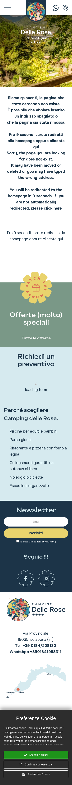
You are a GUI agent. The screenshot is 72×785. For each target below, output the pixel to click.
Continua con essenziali (36, 764)
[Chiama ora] (56, 7)
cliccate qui (53, 239)
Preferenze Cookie (36, 774)
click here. (53, 208)
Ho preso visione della (37, 541)
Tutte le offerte (36, 338)
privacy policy (49, 541)
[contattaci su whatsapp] (35, 651)
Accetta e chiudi (36, 755)
